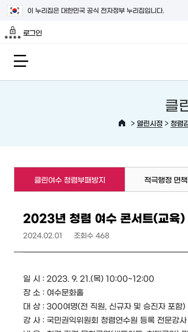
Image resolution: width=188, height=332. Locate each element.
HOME (122, 123)
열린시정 (150, 122)
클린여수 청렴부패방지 (59, 179)
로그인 (23, 32)
